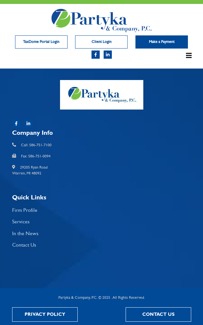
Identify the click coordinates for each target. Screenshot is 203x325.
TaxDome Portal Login (41, 41)
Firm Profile (24, 210)
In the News (25, 234)
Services (21, 222)
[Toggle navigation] (188, 57)
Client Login (101, 41)
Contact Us (24, 245)
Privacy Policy (45, 314)
